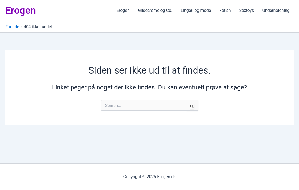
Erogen (20, 10)
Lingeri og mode (196, 10)
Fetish (225, 10)
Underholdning (276, 10)
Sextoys (246, 10)
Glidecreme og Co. (155, 10)
